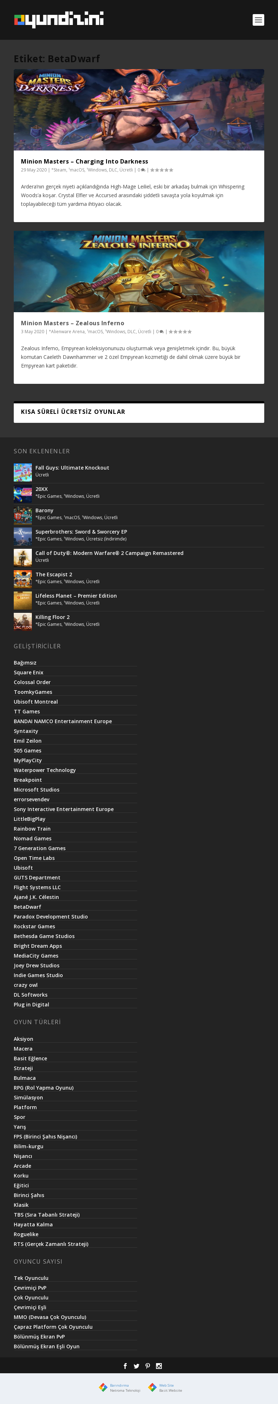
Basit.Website (170, 1390)
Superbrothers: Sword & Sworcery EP (81, 531)
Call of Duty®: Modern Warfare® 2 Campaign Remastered (109, 553)
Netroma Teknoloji (125, 1390)
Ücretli (126, 170)
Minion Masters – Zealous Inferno (72, 323)
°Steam (58, 170)
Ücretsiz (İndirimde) (106, 539)
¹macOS (76, 170)
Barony (44, 510)
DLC (113, 170)
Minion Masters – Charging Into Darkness (84, 161)
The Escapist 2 (53, 574)
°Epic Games (48, 496)
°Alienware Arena (67, 331)
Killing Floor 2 (52, 617)
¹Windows (97, 170)
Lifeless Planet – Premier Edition (76, 595)
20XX (41, 488)
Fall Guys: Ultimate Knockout (72, 467)
